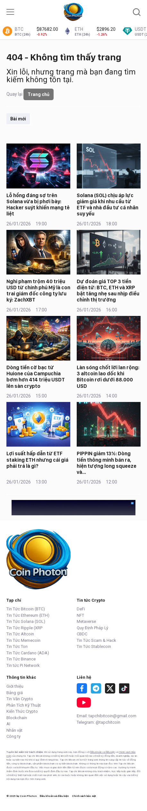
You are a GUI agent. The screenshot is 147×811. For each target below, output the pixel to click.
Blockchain (16, 717)
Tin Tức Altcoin (20, 634)
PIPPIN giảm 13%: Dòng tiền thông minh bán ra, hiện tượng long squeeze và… (106, 462)
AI (8, 723)
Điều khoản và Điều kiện (102, 752)
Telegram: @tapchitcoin (98, 722)
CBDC (82, 634)
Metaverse (86, 621)
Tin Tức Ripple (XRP (24, 627)
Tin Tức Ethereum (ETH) (27, 615)
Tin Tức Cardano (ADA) (27, 652)
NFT (80, 615)
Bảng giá (14, 692)
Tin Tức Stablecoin (94, 646)
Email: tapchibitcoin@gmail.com (106, 715)
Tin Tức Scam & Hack (96, 640)
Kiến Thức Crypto (22, 711)
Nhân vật (14, 730)
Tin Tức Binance (21, 659)
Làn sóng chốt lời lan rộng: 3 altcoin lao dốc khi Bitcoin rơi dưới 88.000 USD (108, 376)
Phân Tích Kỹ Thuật (23, 705)
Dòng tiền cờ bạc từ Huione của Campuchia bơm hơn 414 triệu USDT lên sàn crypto (35, 376)
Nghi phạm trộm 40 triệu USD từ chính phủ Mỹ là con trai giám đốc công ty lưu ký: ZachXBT (38, 290)
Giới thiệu (14, 686)
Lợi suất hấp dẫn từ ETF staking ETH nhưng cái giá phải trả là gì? (37, 459)
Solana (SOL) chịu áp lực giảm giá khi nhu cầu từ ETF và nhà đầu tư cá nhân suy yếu (107, 204)
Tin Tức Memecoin (23, 640)
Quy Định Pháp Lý (92, 627)
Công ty (13, 736)
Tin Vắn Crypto (19, 698)
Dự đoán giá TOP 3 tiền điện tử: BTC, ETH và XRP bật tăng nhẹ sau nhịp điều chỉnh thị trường (108, 290)
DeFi (81, 608)
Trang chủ (38, 94)
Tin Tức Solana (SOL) (25, 621)
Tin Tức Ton (17, 646)
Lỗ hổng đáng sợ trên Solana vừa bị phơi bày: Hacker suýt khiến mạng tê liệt (38, 204)
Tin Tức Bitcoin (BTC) (25, 608)
